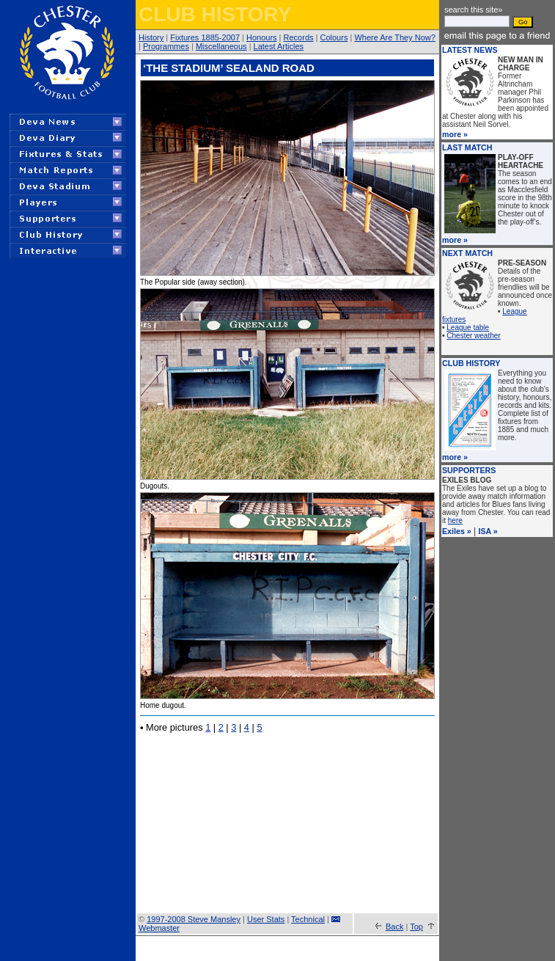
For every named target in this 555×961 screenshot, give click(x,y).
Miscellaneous (221, 46)
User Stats (265, 919)
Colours (334, 37)
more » (455, 134)
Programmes (166, 46)
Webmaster (159, 928)
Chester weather (473, 336)
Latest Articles (279, 46)
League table (467, 328)
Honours (261, 37)
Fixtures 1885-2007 (205, 37)
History (151, 37)
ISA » (488, 531)
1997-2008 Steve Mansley (193, 919)
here (455, 520)
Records (299, 37)
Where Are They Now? (394, 37)
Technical (308, 919)
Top (416, 926)
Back (394, 926)
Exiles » (456, 531)
